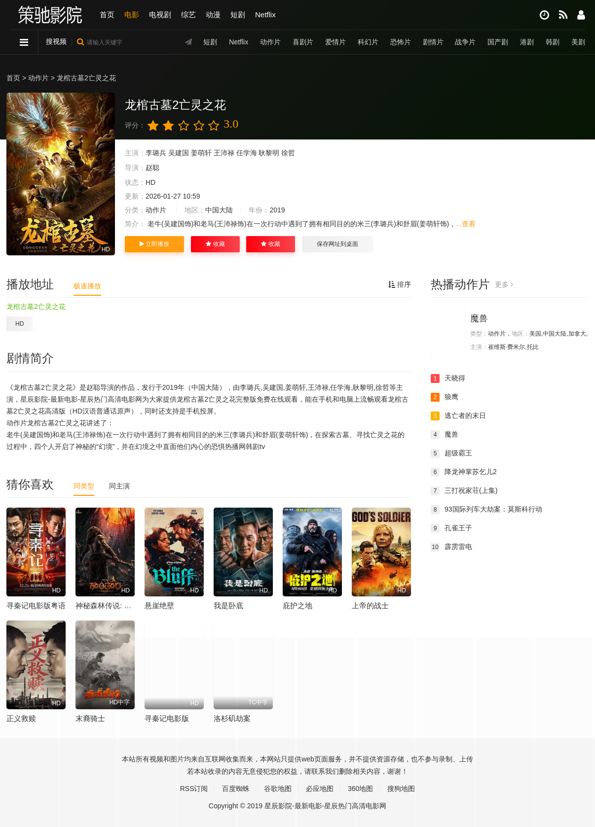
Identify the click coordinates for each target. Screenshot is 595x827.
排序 (399, 284)
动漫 (213, 14)
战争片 (465, 42)
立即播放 (154, 244)
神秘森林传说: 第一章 (110, 605)
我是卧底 (228, 605)
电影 (131, 14)
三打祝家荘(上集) (464, 490)
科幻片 (368, 42)
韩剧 (552, 42)
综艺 (188, 14)
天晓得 (448, 378)
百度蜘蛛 (236, 789)
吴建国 (178, 153)
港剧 (527, 42)
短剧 (237, 14)
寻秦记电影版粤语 (36, 605)
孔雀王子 (451, 528)
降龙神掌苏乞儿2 (464, 472)
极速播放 (87, 286)
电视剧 (160, 14)
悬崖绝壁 (159, 605)
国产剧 (497, 42)
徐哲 (288, 153)
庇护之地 (297, 605)
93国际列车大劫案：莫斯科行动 (486, 509)
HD (19, 323)
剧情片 (433, 42)
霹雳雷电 (451, 547)
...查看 (466, 224)
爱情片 (335, 42)
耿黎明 (269, 153)
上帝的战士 (370, 605)
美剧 (578, 42)
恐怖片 (400, 42)
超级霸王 (451, 453)
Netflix (265, 14)
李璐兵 (156, 153)
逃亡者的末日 (458, 416)
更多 (504, 284)
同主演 (119, 486)
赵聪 (152, 168)
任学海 (246, 153)
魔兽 (479, 318)
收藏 (215, 244)
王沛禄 (224, 153)
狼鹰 (444, 397)
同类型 (84, 486)
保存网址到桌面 (337, 244)
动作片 (270, 42)
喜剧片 (303, 42)
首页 (107, 14)
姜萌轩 (201, 153)
